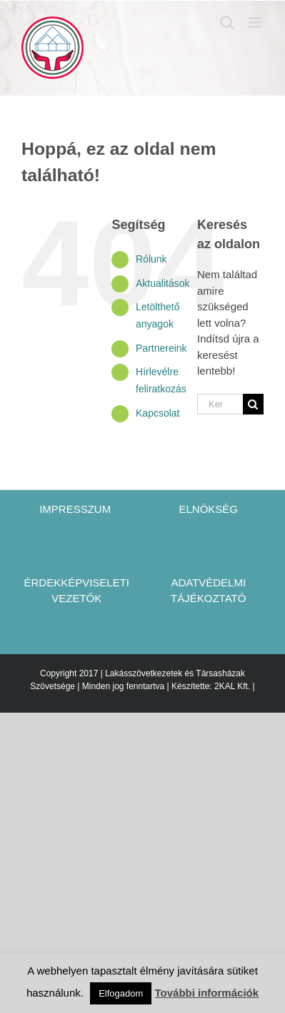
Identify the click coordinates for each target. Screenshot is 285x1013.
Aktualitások (162, 283)
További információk (206, 993)
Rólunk (151, 259)
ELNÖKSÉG (208, 509)
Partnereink (161, 348)
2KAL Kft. (232, 686)
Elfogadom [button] (121, 993)
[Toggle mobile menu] (256, 22)
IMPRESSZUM (76, 509)
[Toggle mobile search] (227, 22)
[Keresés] (253, 404)
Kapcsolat (157, 413)
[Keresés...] (220, 404)
